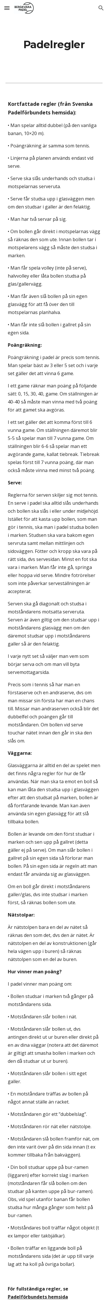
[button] (7, 8)
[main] (54, 44)
